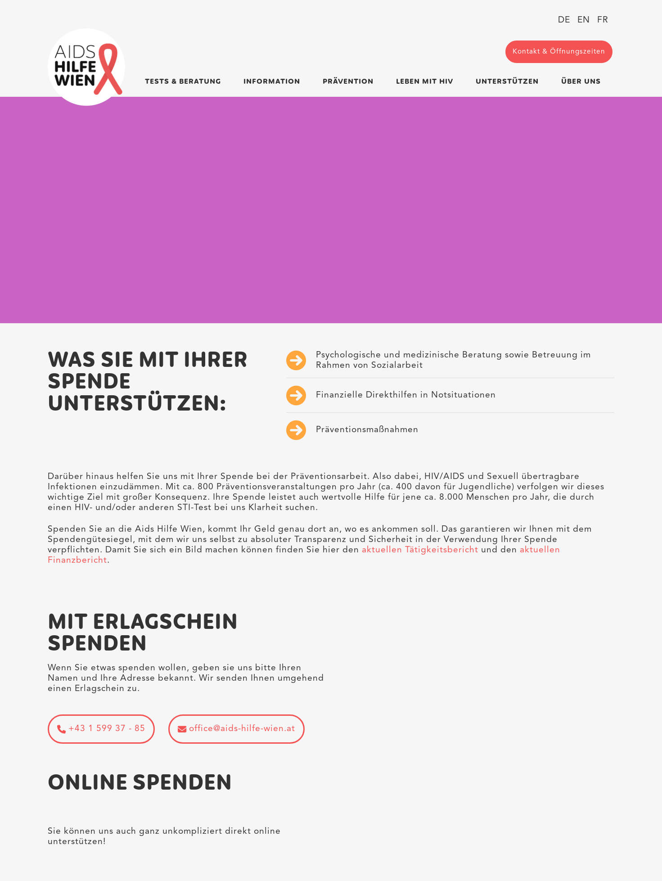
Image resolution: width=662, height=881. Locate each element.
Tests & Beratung (183, 81)
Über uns (581, 81)
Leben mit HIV (424, 81)
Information (271, 81)
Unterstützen (507, 81)
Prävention (348, 81)
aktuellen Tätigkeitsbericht (421, 550)
